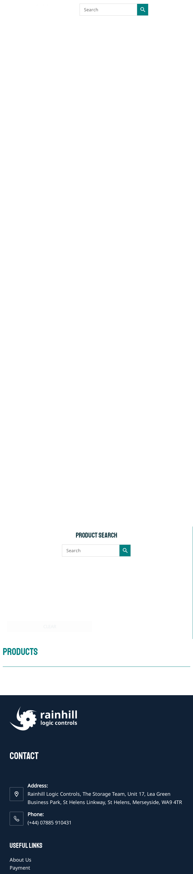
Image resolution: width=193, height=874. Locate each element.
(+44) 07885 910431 (50, 822)
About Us (20, 859)
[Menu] (180, 9)
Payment (20, 867)
